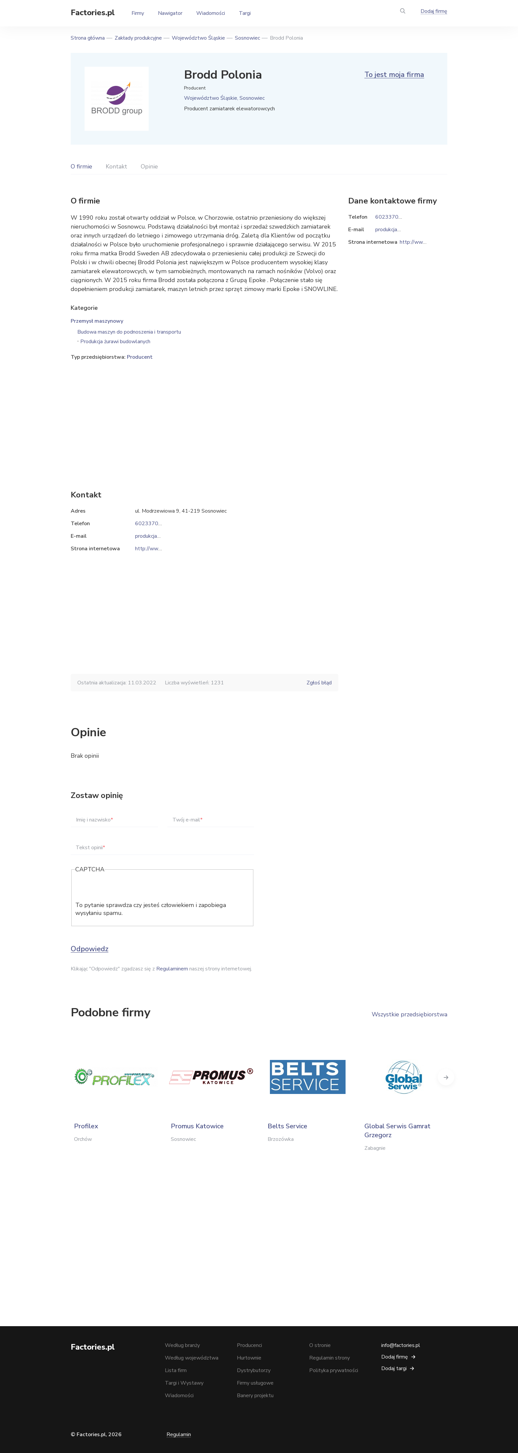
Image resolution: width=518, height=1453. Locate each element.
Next (447, 1077)
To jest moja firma (394, 75)
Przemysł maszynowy (97, 321)
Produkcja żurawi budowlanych (115, 341)
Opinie (149, 166)
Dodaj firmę (434, 11)
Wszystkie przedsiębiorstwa (409, 1014)
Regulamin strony (329, 1358)
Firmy (137, 13)
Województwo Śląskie (198, 38)
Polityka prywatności (333, 1370)
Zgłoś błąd (319, 682)
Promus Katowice (197, 1126)
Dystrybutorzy (254, 1370)
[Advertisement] (204, 415)
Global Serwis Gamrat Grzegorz (397, 1131)
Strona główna (88, 38)
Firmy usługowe (255, 1383)
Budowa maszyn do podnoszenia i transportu (129, 332)
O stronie (320, 1345)
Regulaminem (172, 968)
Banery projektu (255, 1395)
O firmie (81, 166)
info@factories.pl (400, 1345)
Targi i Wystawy (184, 1383)
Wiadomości (210, 13)
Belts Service (287, 1126)
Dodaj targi (394, 1368)
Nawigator (170, 13)
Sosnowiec (247, 38)
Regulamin (178, 1434)
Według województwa (191, 1358)
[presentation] (125, 888)
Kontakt (116, 166)
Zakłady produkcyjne (138, 38)
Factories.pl (93, 12)
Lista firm (176, 1370)
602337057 (150, 523)
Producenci (249, 1345)
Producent (140, 357)
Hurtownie (249, 1358)
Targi (245, 13)
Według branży (182, 1345)
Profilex (86, 1126)
